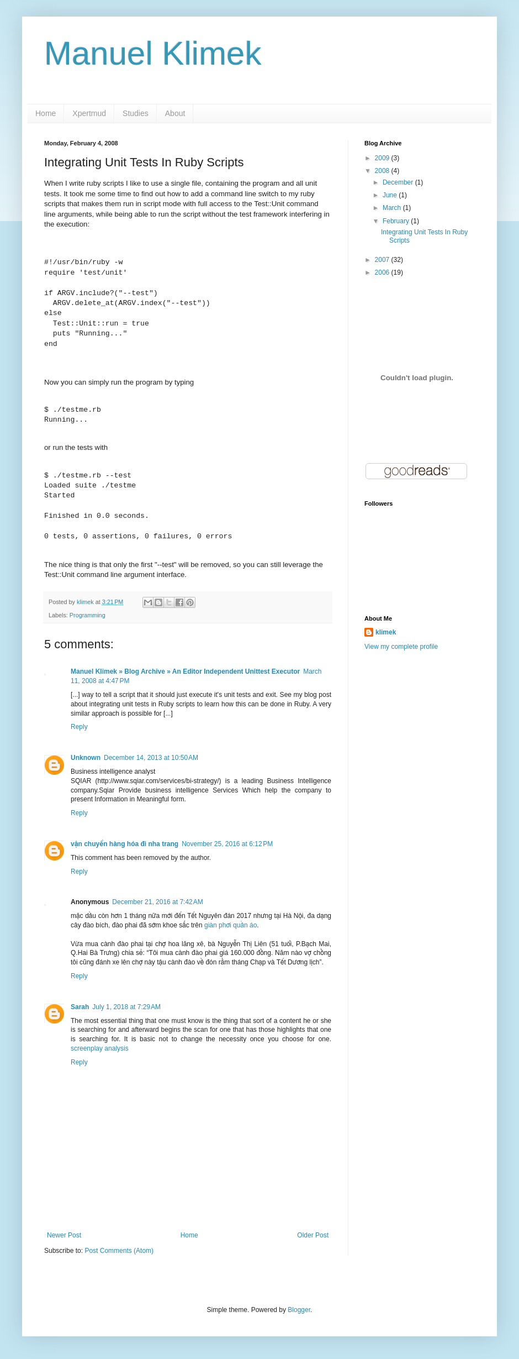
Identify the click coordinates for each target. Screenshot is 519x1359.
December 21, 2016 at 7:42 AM (157, 902)
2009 (383, 158)
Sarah (80, 1007)
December (399, 182)
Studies (136, 113)
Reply (79, 727)
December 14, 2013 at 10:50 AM (151, 758)
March (393, 208)
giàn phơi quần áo (230, 925)
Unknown (85, 758)
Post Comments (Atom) (118, 1251)
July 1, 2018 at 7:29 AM (126, 1007)
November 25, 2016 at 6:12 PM (227, 844)
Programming (87, 615)
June (391, 195)
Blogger (299, 1310)
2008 (383, 171)
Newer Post (64, 1235)
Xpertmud (89, 113)
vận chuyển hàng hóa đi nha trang (124, 844)
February (397, 221)
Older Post (313, 1235)
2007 (383, 260)
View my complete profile (401, 646)
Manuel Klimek (153, 53)
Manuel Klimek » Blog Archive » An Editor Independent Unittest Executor (185, 671)
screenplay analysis (100, 1048)
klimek (385, 632)
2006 (383, 272)
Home (45, 113)
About (175, 113)
